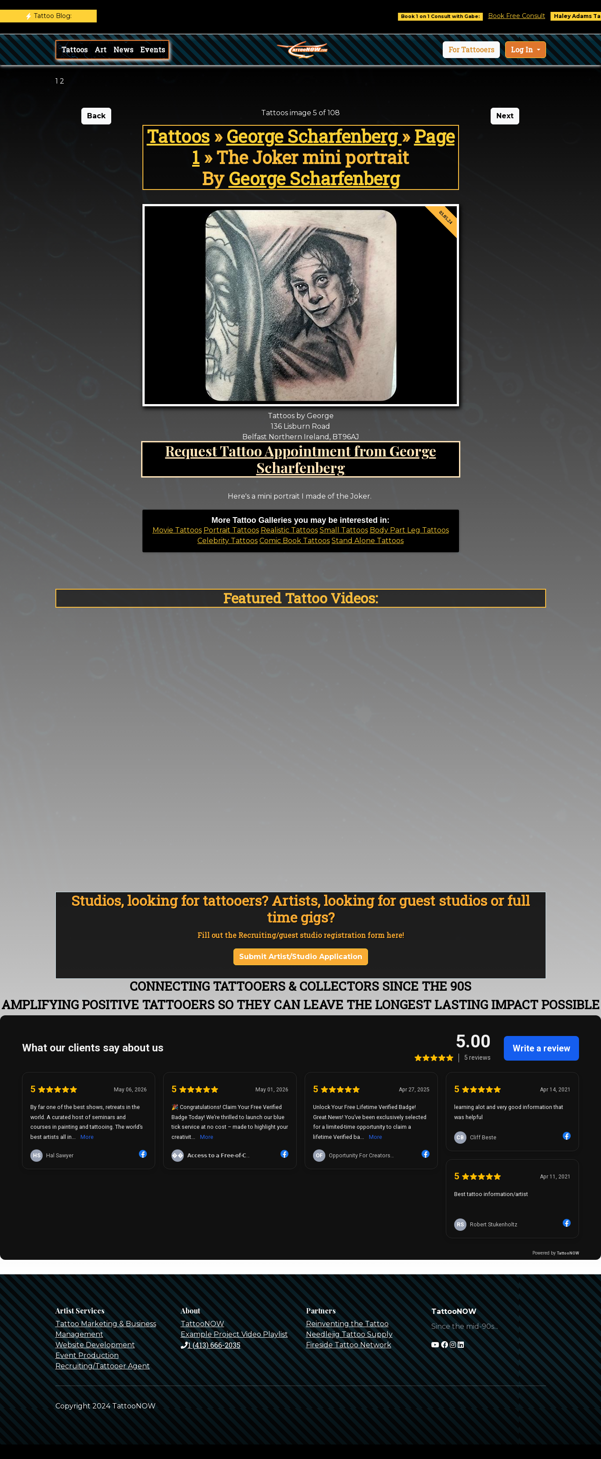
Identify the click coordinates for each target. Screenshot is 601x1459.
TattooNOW (202, 1324)
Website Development (95, 1345)
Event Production (87, 1355)
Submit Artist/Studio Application (300, 956)
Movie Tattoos (177, 530)
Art (100, 49)
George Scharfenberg (314, 136)
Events (152, 49)
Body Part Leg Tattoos (409, 530)
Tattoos (74, 49)
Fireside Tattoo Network (348, 1345)
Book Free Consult (531, 16)
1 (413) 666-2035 (210, 1345)
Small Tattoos (344, 530)
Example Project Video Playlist (234, 1334)
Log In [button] (523, 49)
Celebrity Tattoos (227, 540)
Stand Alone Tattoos (367, 540)
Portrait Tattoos (231, 530)
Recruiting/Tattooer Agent (102, 1366)
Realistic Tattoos (289, 530)
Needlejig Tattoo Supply (349, 1334)
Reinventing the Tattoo (347, 1324)
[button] (471, 49)
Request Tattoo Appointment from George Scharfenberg (300, 459)
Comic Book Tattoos (294, 540)
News (123, 49)
